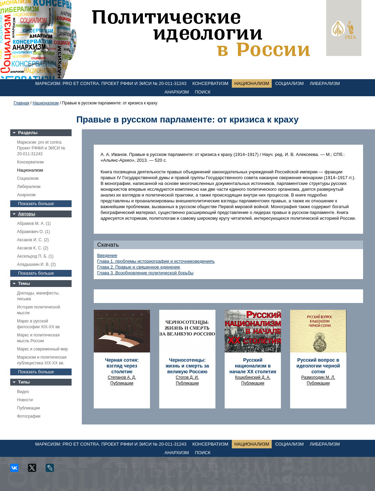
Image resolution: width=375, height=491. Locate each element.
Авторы (26, 213)
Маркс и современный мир (42, 349)
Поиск (203, 92)
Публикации (28, 408)
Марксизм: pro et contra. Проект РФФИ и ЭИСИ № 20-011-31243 (110, 83)
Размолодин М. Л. (318, 377)
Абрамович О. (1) (33, 231)
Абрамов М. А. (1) (34, 223)
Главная (21, 103)
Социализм (289, 83)
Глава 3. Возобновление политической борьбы (145, 272)
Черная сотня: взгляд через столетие (122, 365)
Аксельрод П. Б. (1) (35, 256)
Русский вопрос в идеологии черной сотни (318, 365)
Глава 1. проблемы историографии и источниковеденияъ (156, 261)
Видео (23, 391)
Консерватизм (210, 83)
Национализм (251, 83)
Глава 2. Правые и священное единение (138, 267)
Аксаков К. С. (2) (32, 248)
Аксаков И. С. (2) (33, 239)
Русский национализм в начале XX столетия (252, 365)
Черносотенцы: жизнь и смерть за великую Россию (187, 365)
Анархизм (177, 92)
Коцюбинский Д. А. (253, 377)
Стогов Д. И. (187, 377)
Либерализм (325, 83)
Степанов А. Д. (122, 377)
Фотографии (29, 416)
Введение (107, 255)
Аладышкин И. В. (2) (36, 264)
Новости (25, 400)
